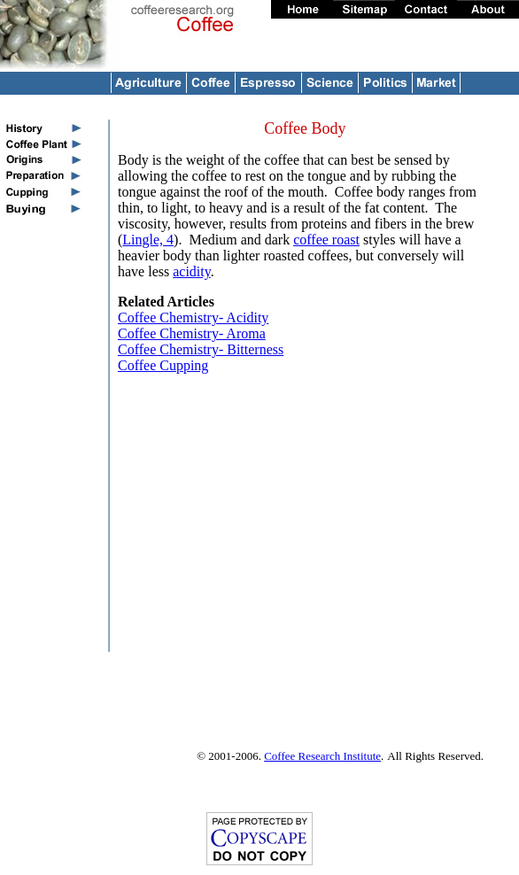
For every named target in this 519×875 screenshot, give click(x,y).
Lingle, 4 (148, 239)
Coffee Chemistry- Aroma (192, 333)
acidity (192, 271)
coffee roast (326, 239)
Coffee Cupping (163, 365)
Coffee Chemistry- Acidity (193, 317)
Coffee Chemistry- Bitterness (200, 349)
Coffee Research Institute (322, 756)
